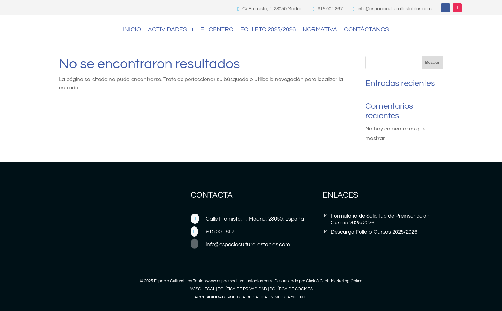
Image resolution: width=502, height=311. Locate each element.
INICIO (132, 29)
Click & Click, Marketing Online (334, 281)
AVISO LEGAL (202, 289)
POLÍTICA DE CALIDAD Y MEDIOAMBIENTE (267, 297)
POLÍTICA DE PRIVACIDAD (242, 289)
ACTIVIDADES (167, 29)
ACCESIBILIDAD (209, 297)
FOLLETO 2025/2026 (268, 29)
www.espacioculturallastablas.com (239, 281)
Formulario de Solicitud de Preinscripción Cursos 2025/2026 (380, 219)
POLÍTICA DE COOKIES (291, 289)
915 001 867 (330, 9)
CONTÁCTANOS (366, 29)
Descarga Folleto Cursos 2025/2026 (374, 232)
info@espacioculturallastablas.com (395, 9)
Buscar (432, 62)
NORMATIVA (320, 29)
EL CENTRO (216, 29)
